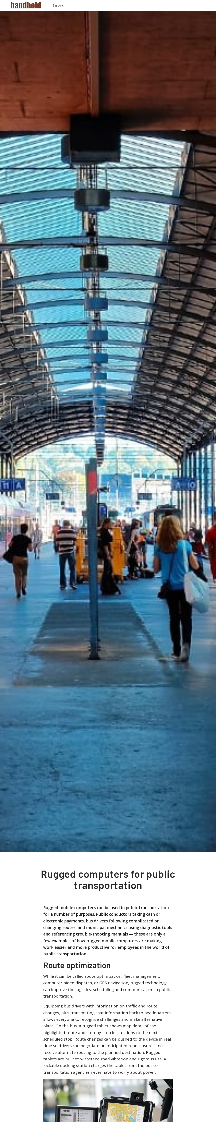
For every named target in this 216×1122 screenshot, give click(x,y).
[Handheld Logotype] (26, 5)
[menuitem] (58, 6)
